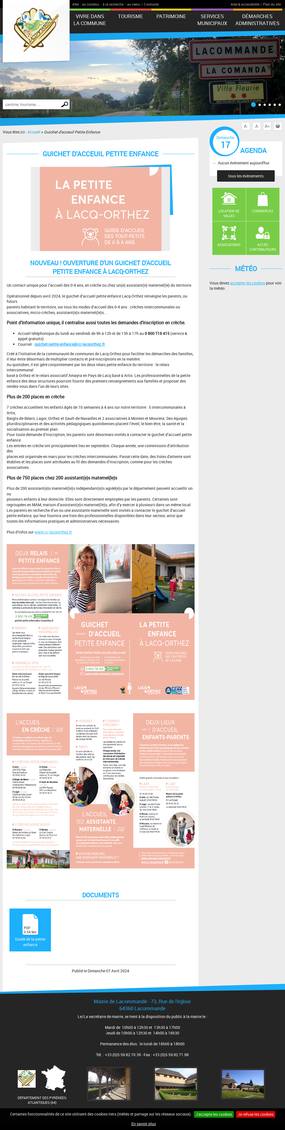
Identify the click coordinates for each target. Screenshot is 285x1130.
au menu (133, 4)
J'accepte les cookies (214, 1114)
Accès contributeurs (262, 247)
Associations (228, 244)
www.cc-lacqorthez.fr (53, 532)
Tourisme (130, 16)
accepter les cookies (247, 283)
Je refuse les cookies (256, 1114)
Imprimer (279, 126)
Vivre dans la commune (89, 19)
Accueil (34, 132)
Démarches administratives (257, 19)
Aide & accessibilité (245, 4)
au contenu (90, 4)
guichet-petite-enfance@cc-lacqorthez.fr (70, 344)
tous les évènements (246, 176)
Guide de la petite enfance (30, 930)
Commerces (262, 211)
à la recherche (113, 4)
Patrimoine (171, 16)
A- (246, 126)
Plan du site (272, 4)
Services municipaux (212, 19)
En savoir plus (143, 1123)
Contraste (151, 4)
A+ (267, 126)
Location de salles (228, 213)
